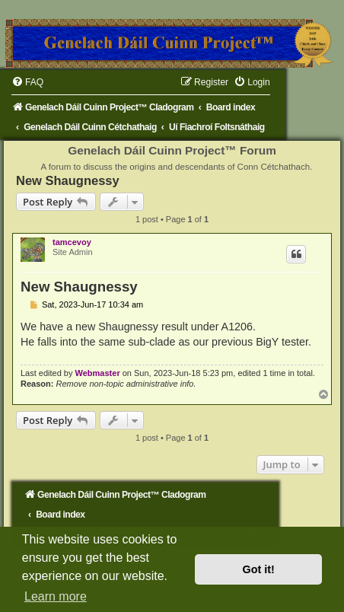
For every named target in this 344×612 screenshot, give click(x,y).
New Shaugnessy (67, 180)
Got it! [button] (259, 569)
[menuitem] (27, 82)
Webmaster (97, 373)
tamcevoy (72, 242)
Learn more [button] (55, 596)
